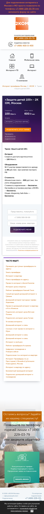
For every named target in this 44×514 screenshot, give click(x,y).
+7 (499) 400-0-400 (23, 46)
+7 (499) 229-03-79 (25, 9)
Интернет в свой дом (14, 342)
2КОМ (31, 86)
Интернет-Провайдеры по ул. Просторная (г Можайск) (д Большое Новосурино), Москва (20, 361)
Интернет (31, 67)
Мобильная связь (31, 57)
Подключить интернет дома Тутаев (19, 318)
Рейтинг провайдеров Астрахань (18, 345)
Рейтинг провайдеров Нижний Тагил (20, 290)
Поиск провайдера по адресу (17, 279)
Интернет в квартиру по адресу (18, 367)
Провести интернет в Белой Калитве (20, 283)
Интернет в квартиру (14, 276)
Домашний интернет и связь (17, 325)
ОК (32, 511)
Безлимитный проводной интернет (19, 371)
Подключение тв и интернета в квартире (21, 355)
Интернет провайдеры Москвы (14, 86)
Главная (12, 57)
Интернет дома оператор (16, 287)
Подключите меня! (22, 230)
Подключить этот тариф (17, 130)
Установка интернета (14, 321)
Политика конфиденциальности (28, 250)
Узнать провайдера (13, 272)
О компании (22, 78)
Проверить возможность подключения (10, 136)
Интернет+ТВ (12, 67)
